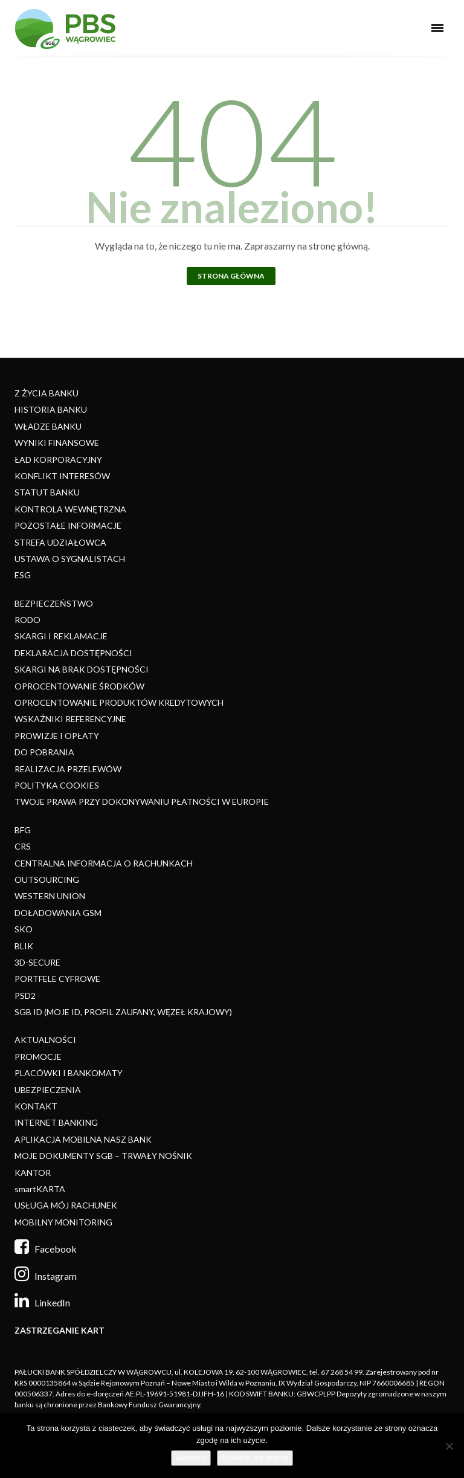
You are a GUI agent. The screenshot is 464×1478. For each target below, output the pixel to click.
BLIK (23, 946)
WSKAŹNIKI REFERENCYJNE (70, 719)
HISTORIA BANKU (50, 409)
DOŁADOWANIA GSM (58, 913)
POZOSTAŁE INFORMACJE (67, 525)
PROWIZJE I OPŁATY (56, 736)
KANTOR (32, 1172)
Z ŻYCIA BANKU (46, 393)
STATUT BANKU (47, 492)
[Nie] (449, 1446)
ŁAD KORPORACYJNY (58, 459)
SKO (23, 929)
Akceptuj (191, 1457)
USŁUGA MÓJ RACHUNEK (65, 1205)
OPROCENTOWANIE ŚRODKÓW (79, 686)
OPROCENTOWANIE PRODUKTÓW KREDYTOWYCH (119, 702)
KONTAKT (35, 1106)
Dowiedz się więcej (255, 1457)
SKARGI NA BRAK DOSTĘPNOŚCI (81, 669)
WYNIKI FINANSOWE (56, 442)
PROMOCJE (38, 1056)
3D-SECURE (37, 962)
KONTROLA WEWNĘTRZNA (70, 509)
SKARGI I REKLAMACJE (61, 636)
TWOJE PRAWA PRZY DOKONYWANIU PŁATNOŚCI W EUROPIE (141, 801)
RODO (27, 620)
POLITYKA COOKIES (56, 785)
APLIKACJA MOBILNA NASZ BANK (83, 1139)
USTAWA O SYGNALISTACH (69, 558)
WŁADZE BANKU (48, 426)
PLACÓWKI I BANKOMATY (68, 1073)
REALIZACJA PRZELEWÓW (67, 769)
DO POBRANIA (44, 752)
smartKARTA (39, 1189)
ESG (22, 575)
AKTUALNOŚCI (45, 1039)
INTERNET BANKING (56, 1122)
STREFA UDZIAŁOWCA (60, 542)
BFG (22, 830)
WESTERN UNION (49, 896)
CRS (22, 846)
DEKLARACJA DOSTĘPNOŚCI (73, 653)
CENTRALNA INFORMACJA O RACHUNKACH (103, 863)
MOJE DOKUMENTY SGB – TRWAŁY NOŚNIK (103, 1155)
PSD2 (25, 995)
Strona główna (231, 275)
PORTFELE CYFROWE (57, 978)
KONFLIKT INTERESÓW (62, 476)
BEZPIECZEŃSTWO (53, 603)
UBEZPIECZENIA (47, 1090)
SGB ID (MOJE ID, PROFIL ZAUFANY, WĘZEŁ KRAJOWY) (123, 1012)
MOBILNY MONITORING (63, 1222)
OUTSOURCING (46, 879)
